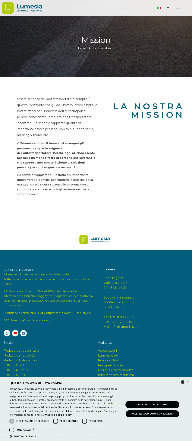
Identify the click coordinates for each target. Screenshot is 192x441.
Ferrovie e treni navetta (115, 370)
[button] (178, 8)
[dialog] (96, 409)
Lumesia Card (108, 355)
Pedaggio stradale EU (20, 355)
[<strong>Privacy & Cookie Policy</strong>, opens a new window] (58, 414)
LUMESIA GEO (15, 365)
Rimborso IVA (108, 360)
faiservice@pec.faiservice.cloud (31, 320)
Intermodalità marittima (116, 375)
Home (82, 48)
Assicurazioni (107, 350)
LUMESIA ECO (14, 375)
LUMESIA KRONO (17, 370)
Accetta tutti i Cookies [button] (152, 404)
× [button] (187, 381)
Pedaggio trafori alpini (20, 360)
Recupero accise (110, 365)
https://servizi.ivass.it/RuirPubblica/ (68, 313)
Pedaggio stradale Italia (21, 350)
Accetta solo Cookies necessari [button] (152, 413)
